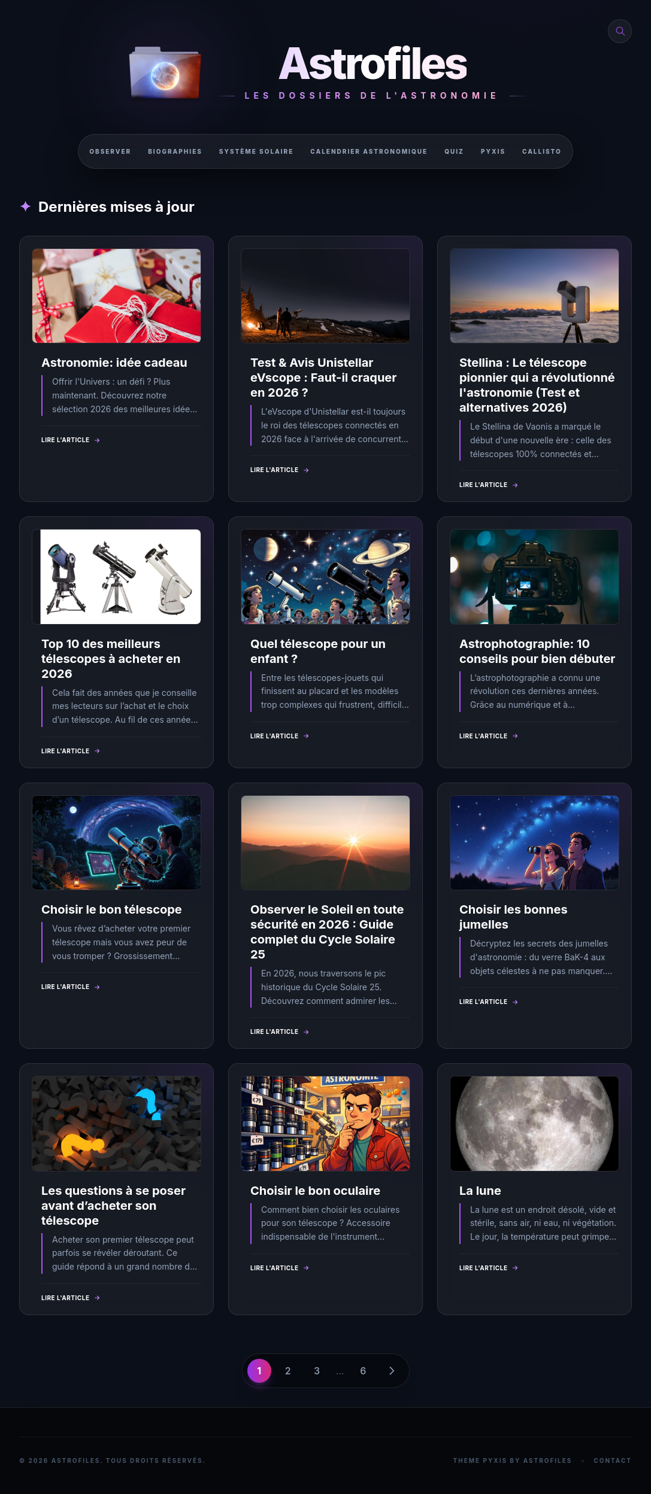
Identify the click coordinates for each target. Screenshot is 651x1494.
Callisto (542, 151)
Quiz (454, 151)
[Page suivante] (392, 1371)
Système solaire (256, 151)
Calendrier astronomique (369, 151)
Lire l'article (71, 440)
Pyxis (493, 151)
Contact (613, 1460)
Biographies (175, 151)
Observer (110, 151)
